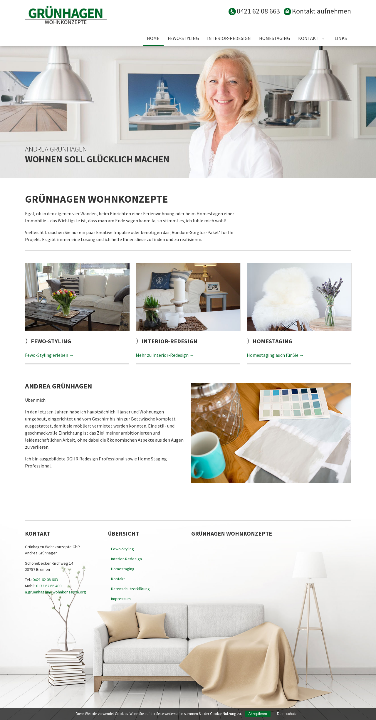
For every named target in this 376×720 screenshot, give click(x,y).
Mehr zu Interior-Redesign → (165, 355)
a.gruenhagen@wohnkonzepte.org (55, 592)
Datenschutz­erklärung (130, 588)
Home (153, 38)
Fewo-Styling (183, 38)
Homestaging (274, 38)
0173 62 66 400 (48, 585)
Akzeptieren (257, 714)
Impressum (121, 598)
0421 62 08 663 (45, 579)
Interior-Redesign (229, 38)
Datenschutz (287, 714)
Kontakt (308, 38)
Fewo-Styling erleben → (49, 355)
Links (341, 38)
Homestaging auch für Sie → (275, 355)
